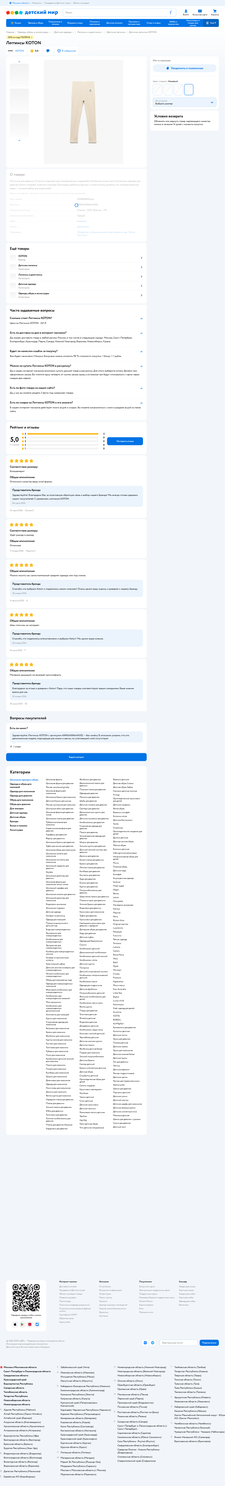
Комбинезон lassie (88, 981)
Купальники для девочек (124, 1027)
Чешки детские (87, 1097)
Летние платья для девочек (92, 867)
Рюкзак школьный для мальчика (60, 805)
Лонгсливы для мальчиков (58, 1088)
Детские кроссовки (89, 1105)
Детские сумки (120, 1096)
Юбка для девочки (54, 1111)
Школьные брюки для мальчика (61, 797)
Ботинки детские (121, 849)
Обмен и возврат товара (70, 1294)
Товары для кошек (187, 1286)
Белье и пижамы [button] (18, 825)
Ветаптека (183, 1305)
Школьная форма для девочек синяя (60, 813)
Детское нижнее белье (124, 1054)
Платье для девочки (55, 1103)
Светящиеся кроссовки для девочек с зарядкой (92, 924)
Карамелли (118, 981)
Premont (117, 978)
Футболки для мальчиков (58, 1036)
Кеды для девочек (88, 933)
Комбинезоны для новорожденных (54, 940)
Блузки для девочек (89, 883)
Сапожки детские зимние (125, 791)
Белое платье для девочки (92, 860)
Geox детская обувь (89, 1124)
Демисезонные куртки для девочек (92, 813)
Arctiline (117, 1012)
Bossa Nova (118, 955)
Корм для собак (186, 1297)
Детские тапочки (88, 1108)
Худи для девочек (88, 879)
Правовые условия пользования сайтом (46, 1341)
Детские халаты (120, 1046)
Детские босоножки (122, 820)
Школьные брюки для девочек (60, 842)
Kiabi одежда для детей (123, 1008)
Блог (141, 1308)
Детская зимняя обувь (123, 841)
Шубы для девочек (88, 801)
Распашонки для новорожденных (54, 934)
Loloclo (116, 947)
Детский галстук (121, 1100)
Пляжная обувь (120, 867)
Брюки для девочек (89, 864)
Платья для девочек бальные (59, 1125)
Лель (115, 958)
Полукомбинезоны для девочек (90, 891)
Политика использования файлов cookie (75, 1309)
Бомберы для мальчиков (57, 1073)
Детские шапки (120, 1077)
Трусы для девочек (121, 1039)
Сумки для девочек (122, 1123)
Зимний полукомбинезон (92, 1056)
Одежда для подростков (91, 985)
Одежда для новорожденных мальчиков (59, 985)
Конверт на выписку (55, 916)
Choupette (118, 901)
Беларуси (45, 1347)
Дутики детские (120, 838)
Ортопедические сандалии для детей (127, 832)
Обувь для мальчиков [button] (21, 799)
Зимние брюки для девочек (93, 904)
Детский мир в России (16, 1347)
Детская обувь (86, 1072)
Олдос (116, 890)
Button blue (118, 920)
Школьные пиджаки (55, 908)
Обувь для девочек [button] (20, 804)
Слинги (83, 945)
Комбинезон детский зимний (93, 956)
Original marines (120, 924)
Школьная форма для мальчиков (56, 792)
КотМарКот (118, 1023)
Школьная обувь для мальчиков (60, 850)
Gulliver (117, 882)
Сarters (116, 951)
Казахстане (33, 1347)
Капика (116, 909)
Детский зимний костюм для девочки (93, 851)
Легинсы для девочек (90, 797)
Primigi (116, 795)
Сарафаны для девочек (56, 834)
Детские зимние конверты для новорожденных (60, 968)
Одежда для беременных (91, 941)
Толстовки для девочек (56, 1115)
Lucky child (118, 1000)
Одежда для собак (187, 1301)
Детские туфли (87, 937)
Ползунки (84, 968)
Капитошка (118, 1004)
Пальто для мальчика (55, 1065)
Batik (115, 962)
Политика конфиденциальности (74, 1305)
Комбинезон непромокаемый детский (94, 976)
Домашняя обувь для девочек (93, 929)
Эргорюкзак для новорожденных (54, 946)
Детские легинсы (116, 32)
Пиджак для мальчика (90, 1053)
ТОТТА (116, 1016)
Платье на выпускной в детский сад (57, 924)
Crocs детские (86, 1101)
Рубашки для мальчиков (57, 1051)
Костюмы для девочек (90, 875)
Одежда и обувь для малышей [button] (20, 785)
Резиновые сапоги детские (92, 1112)
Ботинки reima (120, 816)
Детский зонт (119, 1127)
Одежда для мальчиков (56, 1084)
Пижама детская (120, 1043)
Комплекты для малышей (57, 1014)
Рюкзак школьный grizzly (57, 787)
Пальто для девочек (89, 832)
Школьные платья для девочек (60, 818)
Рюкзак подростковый (123, 1073)
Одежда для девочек (89, 793)
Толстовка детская (88, 1014)
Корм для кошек (186, 1290)
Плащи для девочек (89, 1010)
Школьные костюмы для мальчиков (57, 861)
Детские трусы (120, 1058)
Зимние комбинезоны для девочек (58, 1119)
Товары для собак (187, 1294)
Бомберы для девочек (90, 871)
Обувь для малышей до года (59, 980)
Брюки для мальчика (55, 1032)
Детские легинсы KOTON (143, 32)
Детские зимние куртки (91, 1041)
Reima (116, 893)
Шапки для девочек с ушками (127, 1119)
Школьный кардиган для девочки (57, 867)
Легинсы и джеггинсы (89, 32)
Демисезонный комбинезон (93, 952)
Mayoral (116, 912)
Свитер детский (87, 1064)
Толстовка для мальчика (57, 1047)
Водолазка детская (88, 1022)
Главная (10, 32)
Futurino (117, 935)
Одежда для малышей (56, 919)
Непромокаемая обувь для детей (125, 857)
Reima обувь (119, 808)
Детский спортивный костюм (94, 971)
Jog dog (83, 1120)
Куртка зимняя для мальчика (59, 1040)
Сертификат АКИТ (68, 1314)
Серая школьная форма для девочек (58, 829)
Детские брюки (87, 1060)
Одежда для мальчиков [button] (22, 791)
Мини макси (119, 985)
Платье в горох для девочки (93, 900)
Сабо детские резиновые (125, 853)
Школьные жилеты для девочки (60, 894)
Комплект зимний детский (92, 1033)
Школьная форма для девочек (60, 783)
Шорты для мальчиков (56, 1076)
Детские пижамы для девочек (93, 805)
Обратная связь (66, 1318)
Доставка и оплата (67, 1286)
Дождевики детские (89, 1026)
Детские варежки (121, 1069)
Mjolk (115, 966)
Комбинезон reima (88, 960)
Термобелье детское (89, 1037)
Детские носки (120, 1035)
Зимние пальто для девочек (59, 1107)
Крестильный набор (55, 964)
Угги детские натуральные (92, 1128)
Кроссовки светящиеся (91, 1089)
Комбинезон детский (90, 948)
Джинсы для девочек (89, 856)
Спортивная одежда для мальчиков (57, 1023)
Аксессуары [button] (16, 829)
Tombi (116, 824)
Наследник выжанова (123, 905)
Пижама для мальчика (56, 1069)
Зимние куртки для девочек (93, 846)
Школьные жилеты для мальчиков (56, 854)
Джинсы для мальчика (56, 1092)
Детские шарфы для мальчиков (127, 1104)
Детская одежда (62, 32)
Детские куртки (87, 964)
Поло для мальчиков (55, 1055)
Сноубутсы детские (89, 1075)
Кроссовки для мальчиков (92, 912)
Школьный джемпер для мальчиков (57, 899)
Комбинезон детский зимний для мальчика (60, 1060)
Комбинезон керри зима (91, 1030)
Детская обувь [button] (17, 817)
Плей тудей (118, 886)
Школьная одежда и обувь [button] (24, 779)
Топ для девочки (120, 1062)
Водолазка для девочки (90, 908)
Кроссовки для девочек (91, 919)
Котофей (117, 874)
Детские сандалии (121, 805)
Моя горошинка (53, 1002)
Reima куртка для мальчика (58, 1096)
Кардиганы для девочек (57, 1128)
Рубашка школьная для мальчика (56, 823)
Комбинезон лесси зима (91, 1003)
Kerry (115, 916)
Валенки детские (121, 779)
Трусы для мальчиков (123, 1050)
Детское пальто (87, 1045)
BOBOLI (117, 1020)
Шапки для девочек (122, 1088)
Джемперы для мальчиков (58, 1080)
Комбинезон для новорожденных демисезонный (54, 1008)
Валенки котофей (121, 812)
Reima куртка (86, 1007)
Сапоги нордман (87, 1085)
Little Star (117, 993)
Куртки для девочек (89, 886)
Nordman (84, 1093)
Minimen (117, 970)
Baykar (116, 997)
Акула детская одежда (123, 878)
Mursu (116, 863)
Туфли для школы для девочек (60, 846)
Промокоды (65, 1301)
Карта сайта (64, 1322)
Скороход (118, 828)
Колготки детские (121, 1031)
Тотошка (117, 943)
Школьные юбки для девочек (59, 808)
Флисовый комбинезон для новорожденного (59, 991)
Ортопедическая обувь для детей (92, 1080)
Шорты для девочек (89, 842)
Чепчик (116, 1066)
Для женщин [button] (17, 808)
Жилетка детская (87, 1018)
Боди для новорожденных (58, 929)
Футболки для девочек (90, 779)
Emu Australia (119, 989)
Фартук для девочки (55, 838)
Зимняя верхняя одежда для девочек (92, 837)
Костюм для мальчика (56, 1043)
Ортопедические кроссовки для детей (126, 799)
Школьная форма (54, 779)
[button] (211, 23)
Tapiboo (83, 1116)
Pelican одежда (120, 939)
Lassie (116, 897)
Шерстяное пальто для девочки (94, 896)
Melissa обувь (119, 845)
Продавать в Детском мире (72, 1290)
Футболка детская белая (91, 1049)
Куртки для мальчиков (56, 1018)
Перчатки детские (121, 1092)
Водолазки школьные (56, 904)
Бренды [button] (14, 821)
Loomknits (118, 928)
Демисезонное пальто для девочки (92, 784)
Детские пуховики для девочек (94, 818)
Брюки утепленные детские (93, 1068)
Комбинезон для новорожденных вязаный (58, 997)
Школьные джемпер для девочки (57, 877)
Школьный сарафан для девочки (57, 889)
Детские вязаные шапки (124, 1108)
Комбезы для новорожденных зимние (60, 952)
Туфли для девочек (88, 916)
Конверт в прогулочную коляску (57, 958)
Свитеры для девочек (90, 808)
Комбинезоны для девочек (92, 822)
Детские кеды (119, 870)
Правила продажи (67, 1297)
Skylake (49, 872)
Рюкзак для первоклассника (126, 1081)
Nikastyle (117, 932)
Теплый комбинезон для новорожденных (57, 975)
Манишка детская (121, 1115)
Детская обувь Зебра (123, 787)
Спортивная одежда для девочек (91, 827)
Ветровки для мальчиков (57, 1028)
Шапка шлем (119, 1085)
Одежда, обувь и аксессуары (33, 32)
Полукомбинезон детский (92, 993)
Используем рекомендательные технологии (27, 1344)
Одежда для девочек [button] (21, 795)
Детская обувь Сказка (123, 783)
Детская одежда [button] (18, 812)
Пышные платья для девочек (93, 789)
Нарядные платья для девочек (60, 1099)
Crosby (116, 974)
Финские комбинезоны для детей (93, 998)
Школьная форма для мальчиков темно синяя (57, 883)
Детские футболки (88, 989)
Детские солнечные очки (125, 1111)
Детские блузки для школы (58, 801)
